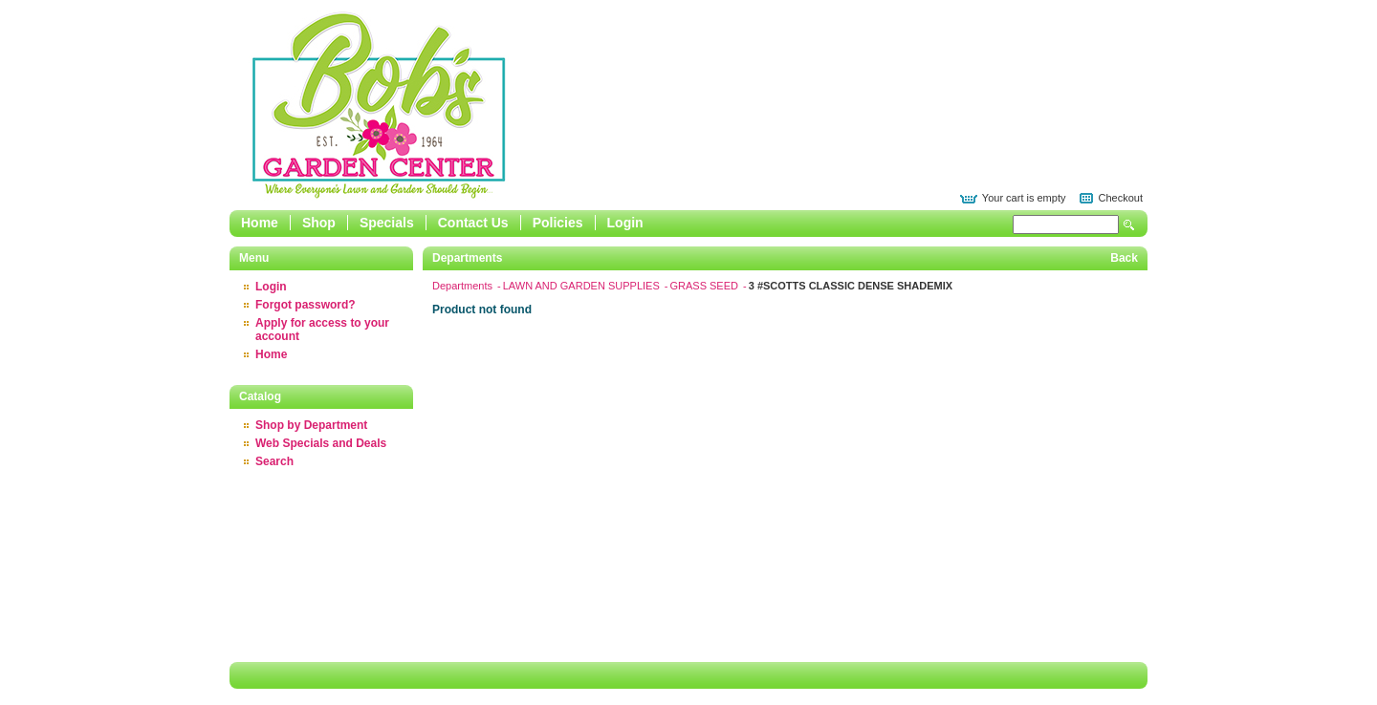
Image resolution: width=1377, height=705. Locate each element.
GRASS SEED (705, 285)
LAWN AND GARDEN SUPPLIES (583, 285)
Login (625, 222)
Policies (558, 222)
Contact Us (473, 222)
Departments (463, 285)
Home (259, 222)
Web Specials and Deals (320, 443)
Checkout (1121, 197)
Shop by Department (311, 425)
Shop (319, 222)
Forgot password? (305, 304)
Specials (387, 222)
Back (1124, 258)
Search (1129, 225)
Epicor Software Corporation (379, 105)
